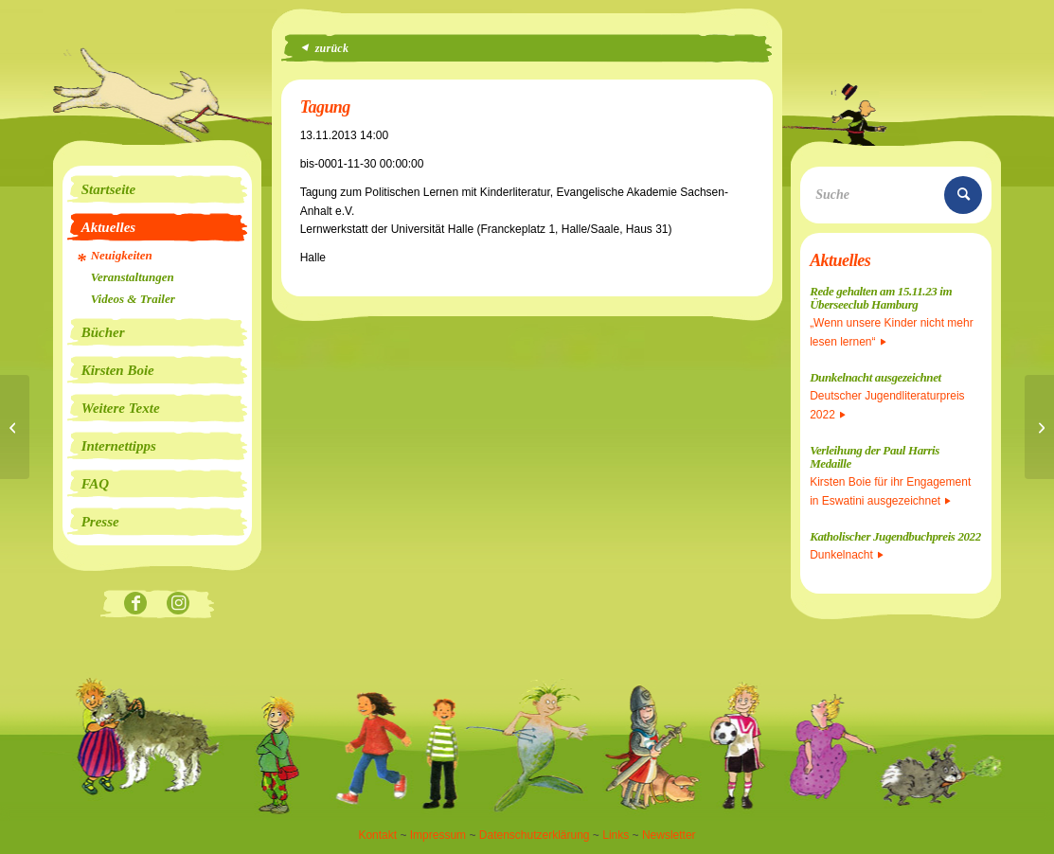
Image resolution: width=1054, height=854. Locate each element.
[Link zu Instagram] (178, 604)
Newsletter (669, 835)
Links (615, 835)
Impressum (438, 835)
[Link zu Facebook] (136, 604)
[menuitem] (157, 189)
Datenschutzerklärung (534, 835)
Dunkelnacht (847, 554)
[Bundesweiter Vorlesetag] (1039, 427)
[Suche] (896, 195)
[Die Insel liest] (14, 427)
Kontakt (377, 835)
